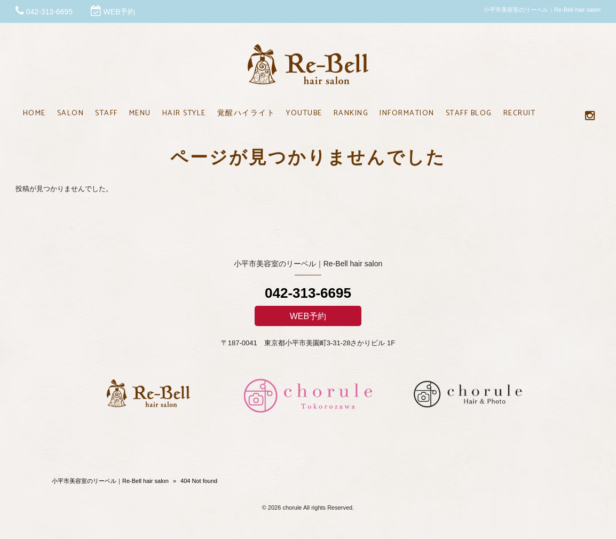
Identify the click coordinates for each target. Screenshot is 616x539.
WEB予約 (119, 11)
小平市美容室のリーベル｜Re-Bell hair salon (110, 481)
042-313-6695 (49, 11)
